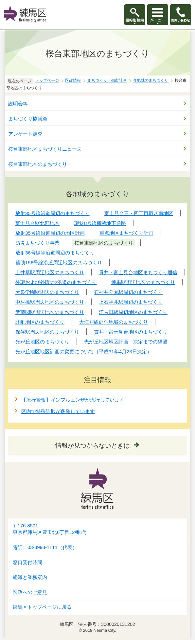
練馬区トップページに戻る (42, 607)
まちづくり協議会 (27, 118)
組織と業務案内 (30, 577)
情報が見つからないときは (92, 445)
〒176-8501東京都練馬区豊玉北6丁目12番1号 (50, 529)
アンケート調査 (25, 134)
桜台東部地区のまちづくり (37, 164)
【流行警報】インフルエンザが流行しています (72, 400)
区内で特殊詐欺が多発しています (58, 411)
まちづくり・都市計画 (107, 80)
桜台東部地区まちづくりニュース (45, 149)
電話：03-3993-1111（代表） (45, 547)
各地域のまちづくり (150, 80)
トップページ (47, 80)
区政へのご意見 (30, 592)
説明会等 (18, 103)
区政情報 (73, 80)
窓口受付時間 (27, 562)
